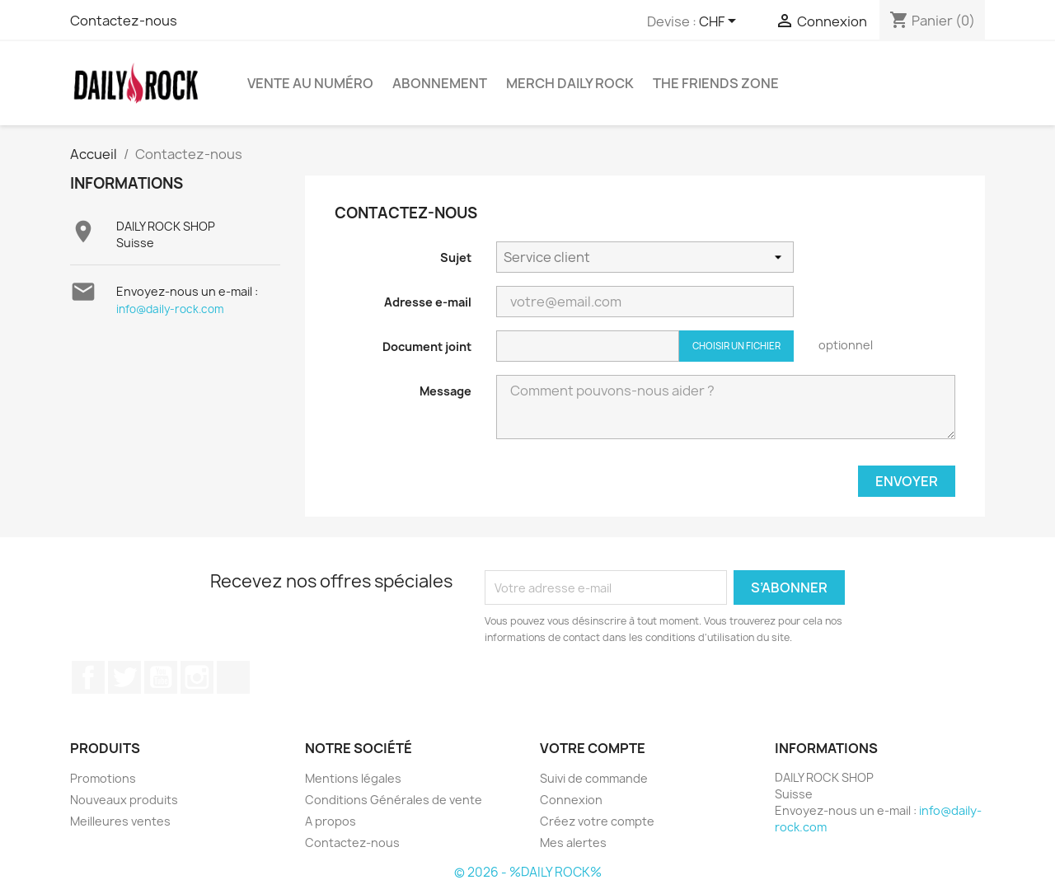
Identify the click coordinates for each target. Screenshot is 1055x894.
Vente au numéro (310, 83)
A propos (330, 821)
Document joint (426, 346)
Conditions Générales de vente (393, 799)
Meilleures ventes (120, 821)
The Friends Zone (716, 83)
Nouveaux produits (124, 799)
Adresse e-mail (427, 302)
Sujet (455, 257)
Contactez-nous (123, 21)
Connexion (571, 799)
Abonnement (439, 83)
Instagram (197, 677)
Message (445, 391)
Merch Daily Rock (570, 83)
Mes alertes (573, 842)
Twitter (124, 677)
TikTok (233, 677)
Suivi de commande (594, 778)
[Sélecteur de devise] (720, 22)
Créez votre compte (597, 821)
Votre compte (592, 748)
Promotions (103, 778)
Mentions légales (353, 778)
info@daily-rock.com (170, 309)
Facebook (88, 677)
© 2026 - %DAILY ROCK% (528, 872)
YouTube (160, 677)
